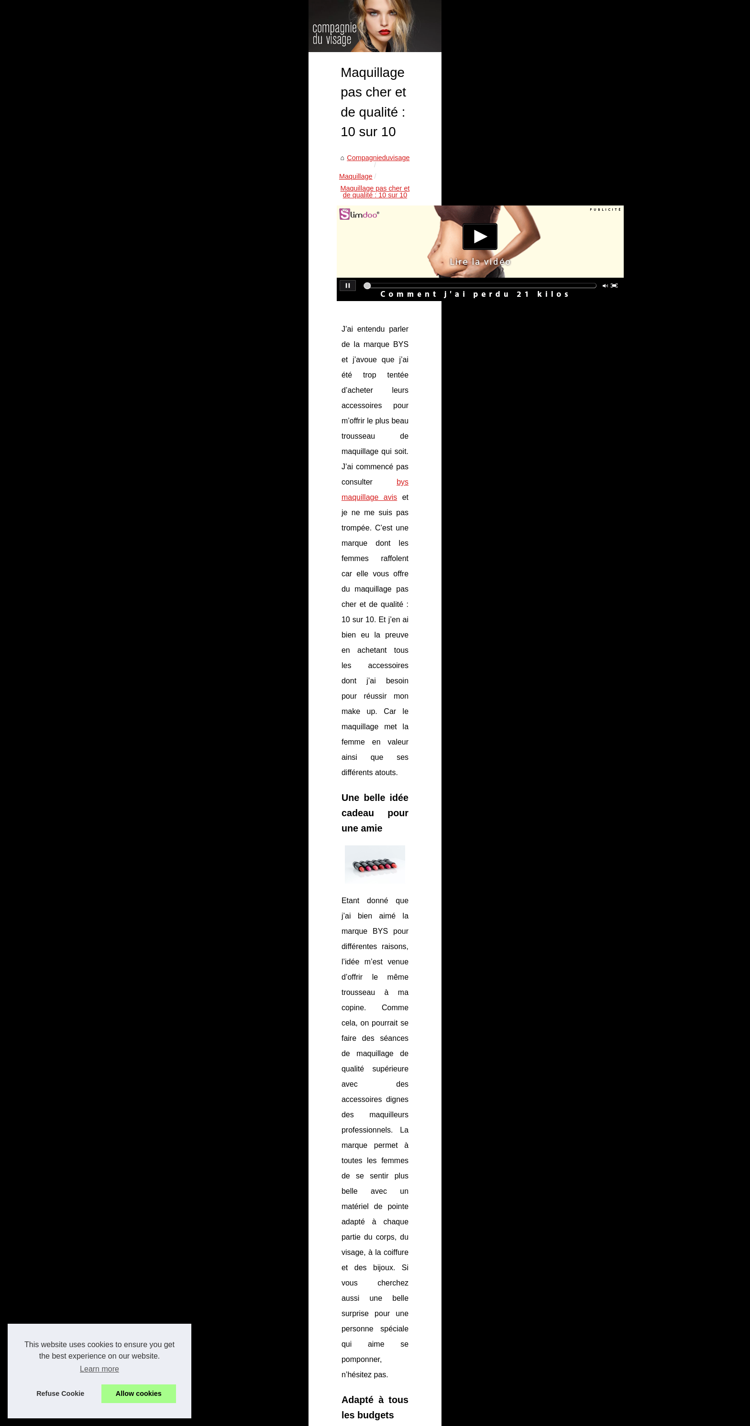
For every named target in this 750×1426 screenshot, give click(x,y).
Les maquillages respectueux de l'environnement (436, 1190)
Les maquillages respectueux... (577, 776)
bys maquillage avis (370, 440)
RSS (299, 1415)
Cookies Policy (267, 1415)
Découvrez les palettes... (568, 691)
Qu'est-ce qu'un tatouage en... (576, 391)
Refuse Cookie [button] (60, 1393)
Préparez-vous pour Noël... (571, 670)
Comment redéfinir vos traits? (141, 1190)
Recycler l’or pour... (559, 306)
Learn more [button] (99, 1369)
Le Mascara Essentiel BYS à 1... (579, 498)
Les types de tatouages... (568, 327)
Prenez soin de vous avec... (572, 712)
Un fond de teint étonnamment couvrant (213, 1353)
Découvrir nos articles (213, 1415)
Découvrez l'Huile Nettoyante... (577, 520)
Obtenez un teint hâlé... (566, 604)
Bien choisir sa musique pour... (577, 433)
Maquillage (185, 290)
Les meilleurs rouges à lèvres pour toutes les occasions (237, 1287)
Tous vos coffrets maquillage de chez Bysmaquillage (232, 1303)
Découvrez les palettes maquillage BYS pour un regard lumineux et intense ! (269, 1254)
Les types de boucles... (565, 370)
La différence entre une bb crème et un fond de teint (232, 1369)
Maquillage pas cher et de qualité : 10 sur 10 (278, 290)
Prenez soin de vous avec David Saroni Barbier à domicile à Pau (251, 1270)
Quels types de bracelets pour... (578, 412)
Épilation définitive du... (565, 541)
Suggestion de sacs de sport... (576, 348)
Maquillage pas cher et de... (572, 797)
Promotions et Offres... (564, 562)
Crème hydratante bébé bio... (574, 477)
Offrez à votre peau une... (569, 626)
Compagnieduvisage (128, 290)
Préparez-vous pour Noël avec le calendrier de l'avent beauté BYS (254, 1237)
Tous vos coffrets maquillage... (576, 754)
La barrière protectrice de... (571, 583)
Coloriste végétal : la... (564, 285)
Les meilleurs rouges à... (568, 733)
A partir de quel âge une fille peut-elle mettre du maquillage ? (245, 1385)
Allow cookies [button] (139, 1393)
